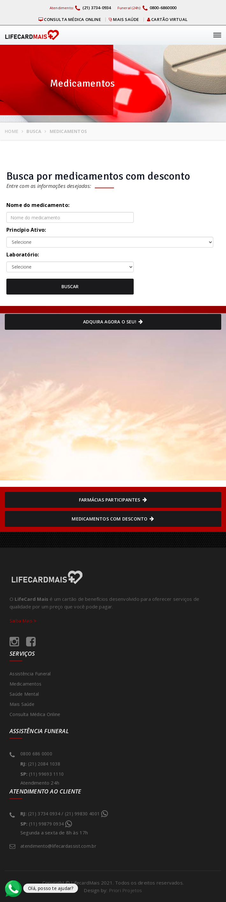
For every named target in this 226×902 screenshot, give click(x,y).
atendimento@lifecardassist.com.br (58, 846)
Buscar (70, 286)
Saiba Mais (23, 621)
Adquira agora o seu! (113, 321)
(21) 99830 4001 (84, 813)
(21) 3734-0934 (93, 7)
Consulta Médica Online (70, 19)
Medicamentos (26, 684)
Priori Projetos (125, 890)
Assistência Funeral (30, 674)
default (70, 267)
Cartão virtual (167, 19)
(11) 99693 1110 (46, 774)
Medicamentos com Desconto (113, 518)
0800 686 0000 (36, 754)
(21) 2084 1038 (44, 764)
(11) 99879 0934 (48, 823)
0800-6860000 (160, 7)
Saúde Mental (24, 694)
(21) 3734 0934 (44, 814)
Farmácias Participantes (113, 499)
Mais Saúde (124, 19)
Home (11, 131)
